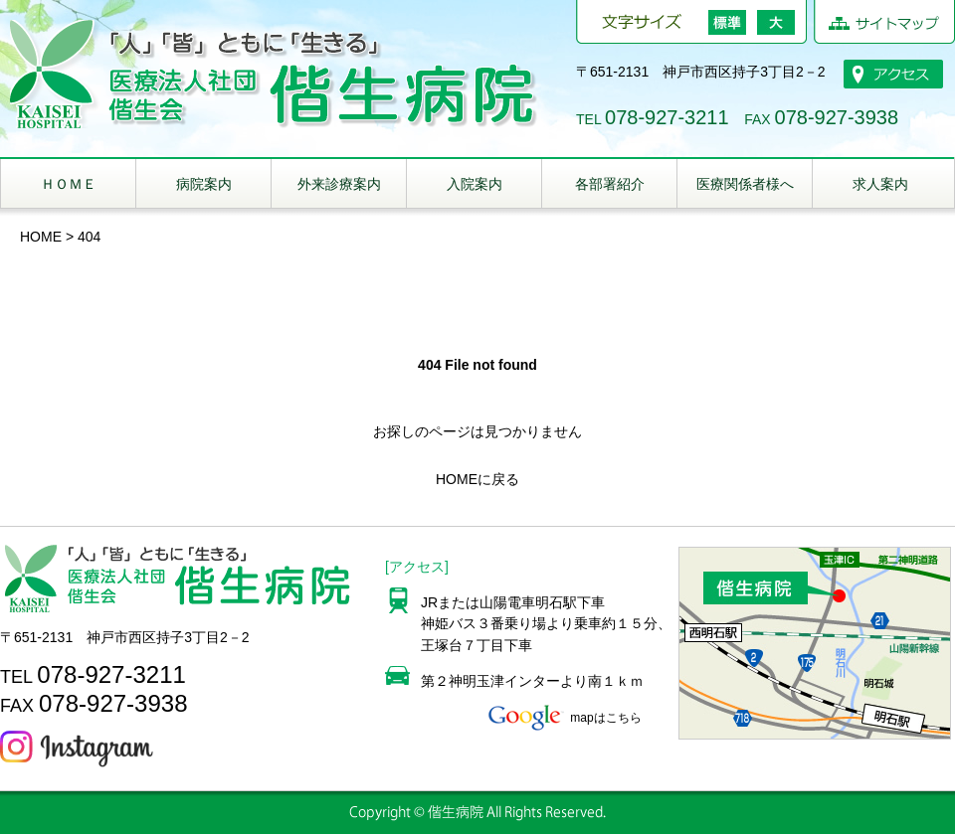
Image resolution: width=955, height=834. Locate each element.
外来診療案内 (339, 184)
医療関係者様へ (745, 184)
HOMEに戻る (477, 479)
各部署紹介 (610, 184)
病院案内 (204, 184)
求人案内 (880, 184)
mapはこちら (563, 718)
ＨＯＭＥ (68, 184)
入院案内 (474, 184)
